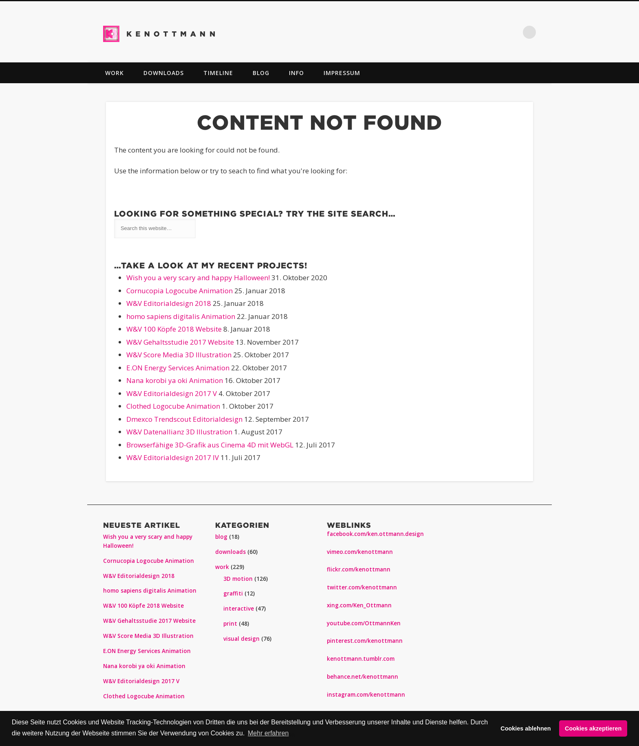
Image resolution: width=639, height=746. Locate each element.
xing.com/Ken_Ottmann (359, 605)
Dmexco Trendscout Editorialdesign (184, 419)
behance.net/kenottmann (362, 676)
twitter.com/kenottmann (362, 587)
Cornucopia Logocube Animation (179, 290)
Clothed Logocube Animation (173, 406)
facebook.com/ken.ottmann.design (375, 534)
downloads (163, 73)
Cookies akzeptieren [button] (593, 728)
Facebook (409, 32)
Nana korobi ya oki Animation (174, 380)
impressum (342, 73)
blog (261, 73)
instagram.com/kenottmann (366, 694)
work (114, 73)
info (296, 73)
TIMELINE (218, 73)
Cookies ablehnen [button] (525, 728)
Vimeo (478, 32)
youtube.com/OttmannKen (364, 623)
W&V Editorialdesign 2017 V (171, 393)
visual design (241, 638)
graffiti (233, 593)
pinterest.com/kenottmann (365, 640)
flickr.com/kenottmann (358, 569)
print (230, 623)
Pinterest (444, 32)
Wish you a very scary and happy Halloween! (198, 277)
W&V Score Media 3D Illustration (178, 354)
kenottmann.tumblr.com (360, 658)
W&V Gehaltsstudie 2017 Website (180, 342)
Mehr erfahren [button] (268, 733)
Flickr (461, 32)
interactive (238, 608)
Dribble (512, 32)
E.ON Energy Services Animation (177, 367)
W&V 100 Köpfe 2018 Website (174, 329)
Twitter (427, 32)
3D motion (238, 578)
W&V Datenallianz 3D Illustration (179, 431)
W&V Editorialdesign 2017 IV (172, 457)
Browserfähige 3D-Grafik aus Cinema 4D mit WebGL (209, 444)
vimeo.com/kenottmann (360, 552)
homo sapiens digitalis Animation (180, 316)
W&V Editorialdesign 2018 (168, 303)
